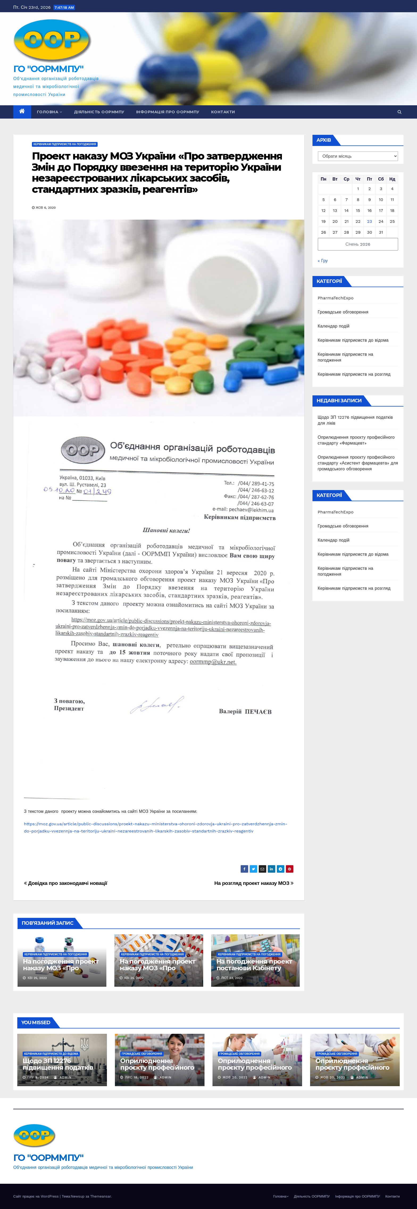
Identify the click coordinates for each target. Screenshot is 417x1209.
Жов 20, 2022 (235, 1077)
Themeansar (100, 1196)
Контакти (223, 112)
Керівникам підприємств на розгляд (354, 374)
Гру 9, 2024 (38, 1077)
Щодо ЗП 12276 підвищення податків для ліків (58, 1067)
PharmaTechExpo (336, 297)
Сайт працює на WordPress (36, 1196)
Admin (62, 1077)
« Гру (323, 260)
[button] (400, 111)
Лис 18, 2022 (137, 1077)
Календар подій (334, 326)
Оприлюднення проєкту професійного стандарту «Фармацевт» (159, 1067)
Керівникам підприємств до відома (353, 340)
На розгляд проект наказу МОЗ (253, 883)
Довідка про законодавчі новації (65, 883)
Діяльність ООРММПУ (99, 112)
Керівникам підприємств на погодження (65, 144)
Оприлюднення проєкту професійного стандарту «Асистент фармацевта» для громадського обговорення (358, 463)
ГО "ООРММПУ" (48, 68)
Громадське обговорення (343, 312)
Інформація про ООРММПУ (167, 112)
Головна (49, 112)
